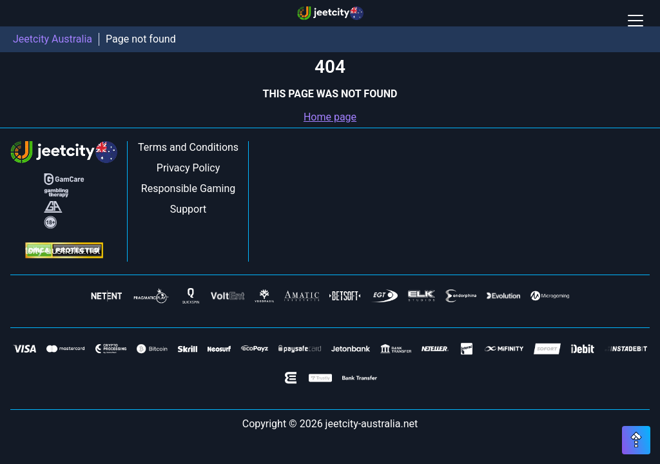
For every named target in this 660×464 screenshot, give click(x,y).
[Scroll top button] (636, 440)
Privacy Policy (188, 168)
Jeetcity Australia (52, 39)
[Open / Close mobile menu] (635, 20)
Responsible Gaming (188, 188)
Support (188, 209)
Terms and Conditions (188, 147)
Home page (330, 117)
